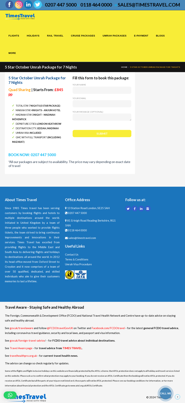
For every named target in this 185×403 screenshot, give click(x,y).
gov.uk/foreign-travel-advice (27, 340)
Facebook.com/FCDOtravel (108, 328)
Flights (13, 35)
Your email (102, 101)
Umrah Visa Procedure (78, 264)
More (12, 53)
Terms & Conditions (76, 259)
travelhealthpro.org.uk (23, 355)
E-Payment (141, 35)
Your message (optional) (102, 115)
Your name (102, 87)
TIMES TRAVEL (72, 348)
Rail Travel (55, 35)
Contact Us (71, 254)
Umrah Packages (114, 35)
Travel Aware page (21, 348)
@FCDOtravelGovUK (60, 328)
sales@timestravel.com (147, 5)
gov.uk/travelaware (21, 328)
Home (124, 67)
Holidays (33, 35)
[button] (10, 395)
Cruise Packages (83, 35)
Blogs (160, 35)
